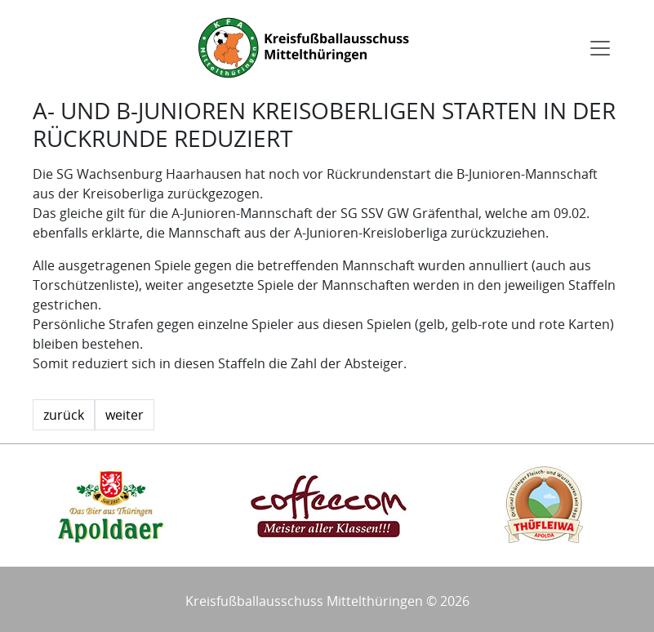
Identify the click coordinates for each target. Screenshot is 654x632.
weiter (124, 415)
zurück (63, 415)
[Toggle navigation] (600, 48)
